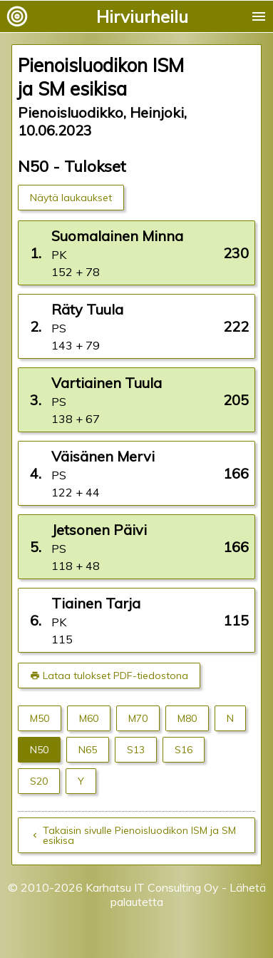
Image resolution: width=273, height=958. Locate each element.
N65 (87, 749)
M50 (39, 718)
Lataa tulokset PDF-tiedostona (115, 675)
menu (258, 16)
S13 (136, 749)
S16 (183, 749)
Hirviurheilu (142, 16)
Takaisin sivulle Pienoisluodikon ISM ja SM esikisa (139, 835)
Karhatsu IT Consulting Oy (152, 887)
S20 (39, 781)
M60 (88, 718)
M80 (187, 718)
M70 (138, 718)
